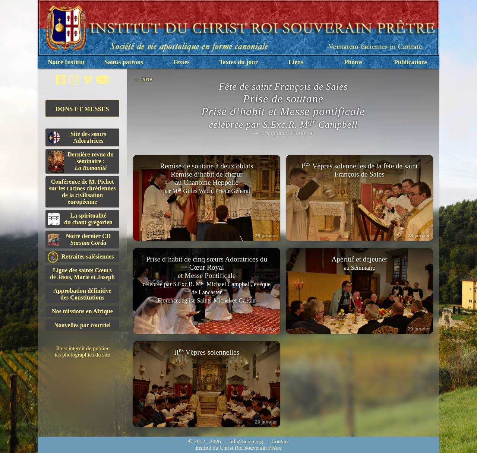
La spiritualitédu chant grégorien (80, 218)
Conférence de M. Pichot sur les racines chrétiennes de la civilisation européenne (82, 191)
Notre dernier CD (79, 239)
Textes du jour (238, 62)
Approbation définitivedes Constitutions (82, 294)
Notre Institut (66, 62)
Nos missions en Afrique (82, 311)
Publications (410, 62)
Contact (280, 441)
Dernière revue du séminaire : (81, 162)
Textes (181, 62)
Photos (353, 62)
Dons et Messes (82, 109)
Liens (295, 62)
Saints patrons (123, 62)
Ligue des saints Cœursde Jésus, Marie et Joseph (82, 273)
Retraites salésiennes (81, 256)
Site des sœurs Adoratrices (77, 137)
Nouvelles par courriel (82, 325)
